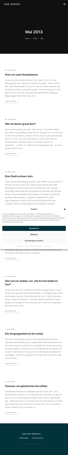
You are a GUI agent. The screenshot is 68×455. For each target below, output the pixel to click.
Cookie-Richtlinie (22, 246)
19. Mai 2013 (10, 276)
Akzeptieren (34, 228)
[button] (65, 209)
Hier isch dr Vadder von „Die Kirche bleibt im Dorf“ (31, 283)
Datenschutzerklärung (36, 246)
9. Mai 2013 (10, 329)
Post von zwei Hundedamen (21, 74)
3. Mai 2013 (10, 382)
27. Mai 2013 (10, 172)
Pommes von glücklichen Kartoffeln (26, 386)
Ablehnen (34, 235)
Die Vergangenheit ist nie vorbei (24, 333)
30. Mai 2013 (10, 70)
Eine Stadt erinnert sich (19, 176)
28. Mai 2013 (10, 119)
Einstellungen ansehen (34, 241)
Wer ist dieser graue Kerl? (20, 123)
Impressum (47, 246)
